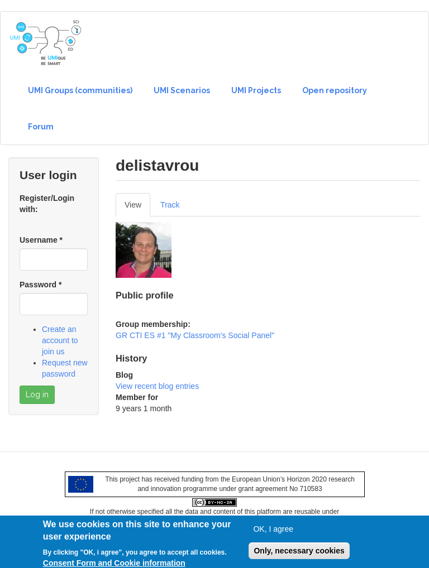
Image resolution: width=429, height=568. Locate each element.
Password (40, 284)
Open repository (334, 90)
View (137, 207)
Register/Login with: (47, 204)
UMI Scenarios (182, 90)
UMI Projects (256, 90)
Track (169, 204)
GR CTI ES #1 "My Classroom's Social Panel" (195, 335)
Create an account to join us (60, 340)
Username (41, 239)
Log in (37, 394)
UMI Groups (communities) (80, 90)
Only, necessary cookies (299, 554)
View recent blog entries (157, 386)
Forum (41, 126)
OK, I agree (273, 532)
